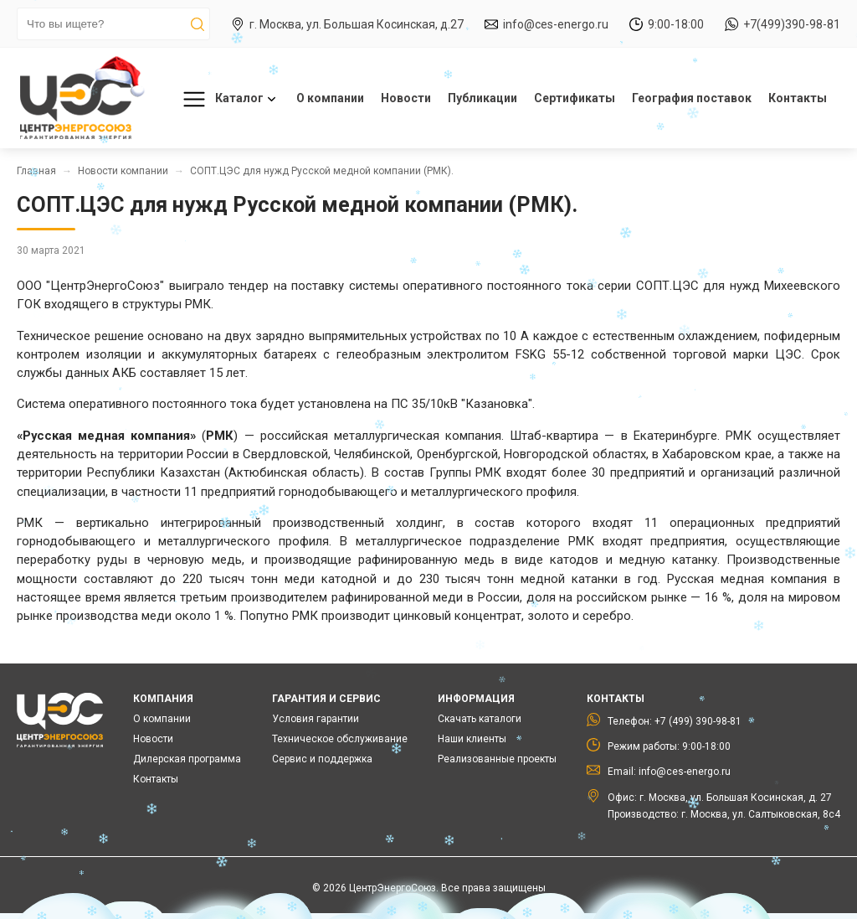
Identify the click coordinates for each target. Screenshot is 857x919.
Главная (36, 171)
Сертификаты (574, 98)
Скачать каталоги (479, 719)
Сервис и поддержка (322, 759)
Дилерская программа (187, 759)
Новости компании (123, 171)
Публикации (482, 98)
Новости (406, 98)
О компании (330, 98)
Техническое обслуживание (340, 739)
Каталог (226, 99)
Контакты (797, 98)
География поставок (692, 98)
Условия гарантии (315, 719)
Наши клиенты (472, 739)
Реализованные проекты (497, 759)
